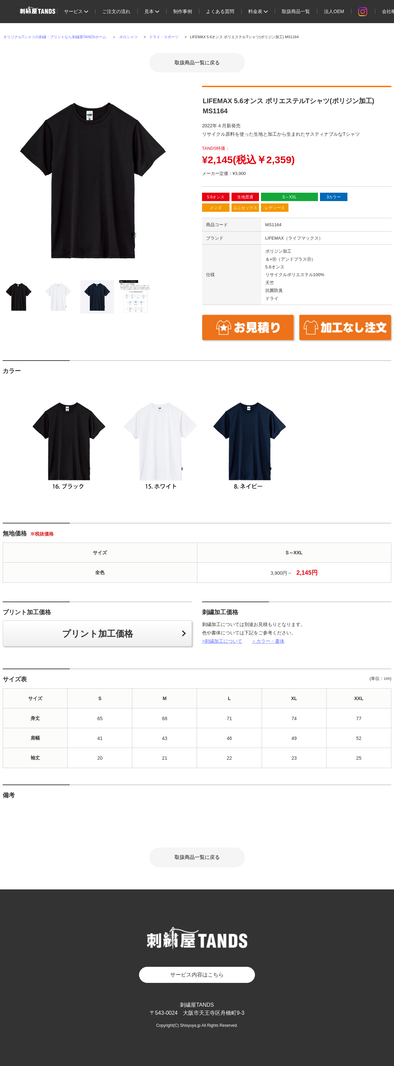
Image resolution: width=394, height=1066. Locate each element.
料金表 (258, 11)
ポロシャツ (128, 37)
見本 (151, 11)
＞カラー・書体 (268, 641)
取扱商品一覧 (296, 11)
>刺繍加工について (222, 641)
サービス (76, 11)
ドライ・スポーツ (164, 37)
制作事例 (182, 11)
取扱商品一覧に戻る (197, 62)
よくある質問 (220, 11)
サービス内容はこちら (197, 975)
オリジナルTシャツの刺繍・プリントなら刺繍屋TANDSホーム (54, 37)
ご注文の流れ (116, 11)
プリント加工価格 (97, 634)
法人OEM (334, 11)
